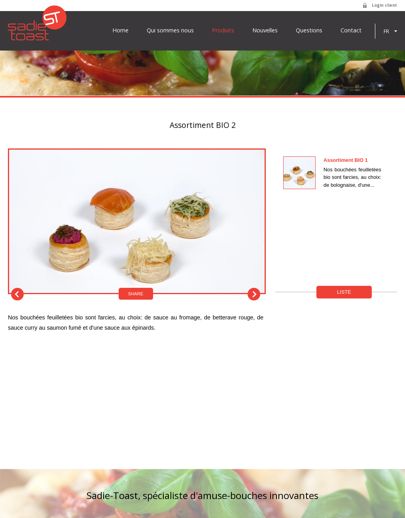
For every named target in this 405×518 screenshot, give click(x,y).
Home (120, 30)
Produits (223, 30)
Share (136, 293)
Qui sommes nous (170, 30)
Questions (309, 30)
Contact (351, 30)
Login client (384, 5)
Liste (344, 292)
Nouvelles (265, 30)
